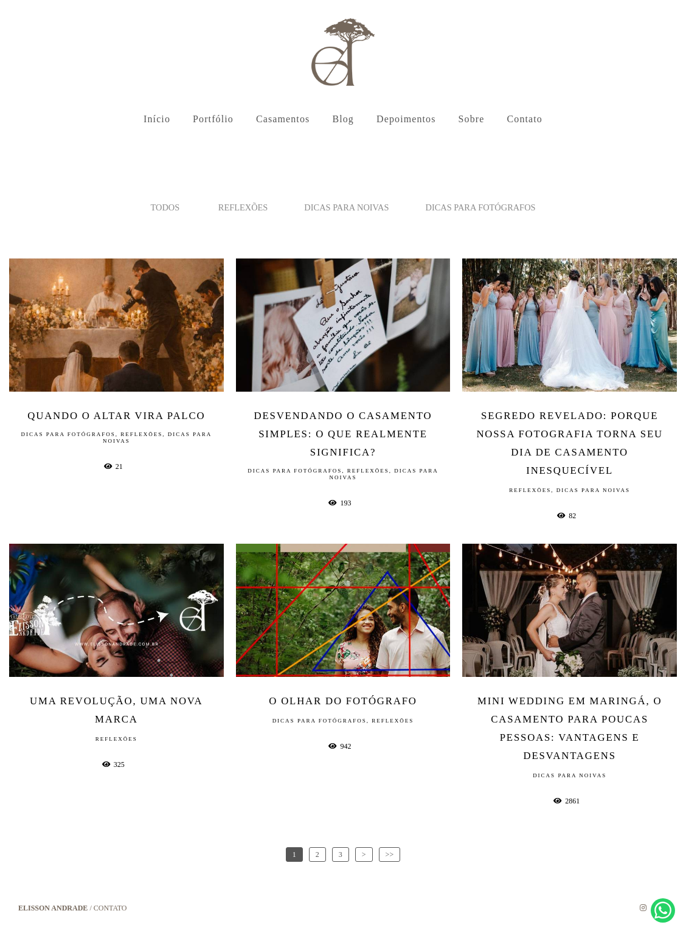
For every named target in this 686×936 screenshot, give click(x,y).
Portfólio (213, 119)
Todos (164, 207)
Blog (343, 119)
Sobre (472, 119)
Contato (524, 119)
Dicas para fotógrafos (481, 207)
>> (390, 854)
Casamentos (283, 119)
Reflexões (243, 207)
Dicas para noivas (346, 207)
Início (157, 119)
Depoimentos (405, 119)
